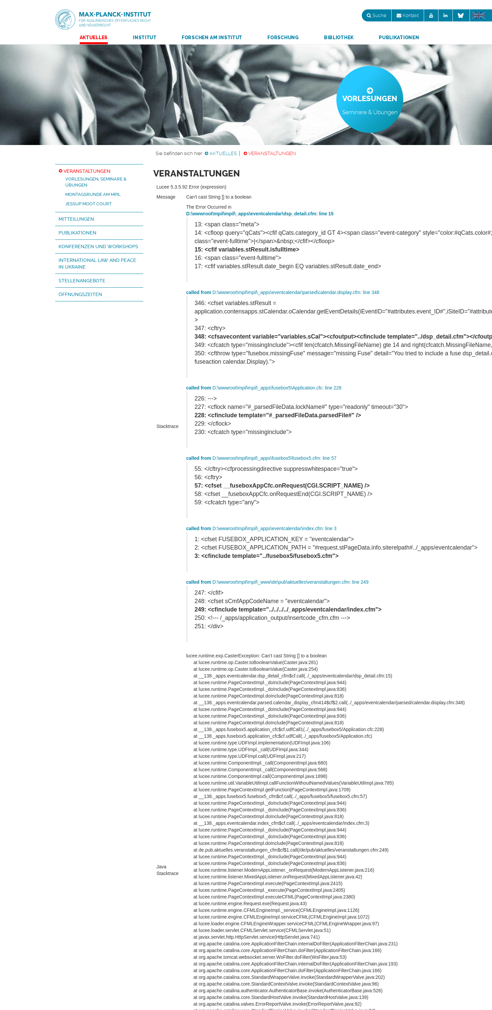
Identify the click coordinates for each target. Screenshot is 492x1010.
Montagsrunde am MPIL (93, 194)
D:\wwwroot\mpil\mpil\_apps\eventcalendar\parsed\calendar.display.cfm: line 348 (282, 292)
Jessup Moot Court (88, 203)
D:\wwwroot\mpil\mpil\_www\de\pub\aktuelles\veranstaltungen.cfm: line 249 (277, 582)
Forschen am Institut (212, 37)
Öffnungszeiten (80, 294)
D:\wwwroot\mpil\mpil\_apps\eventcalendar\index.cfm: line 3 (261, 528)
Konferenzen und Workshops (98, 246)
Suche (376, 15)
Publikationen (399, 37)
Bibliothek (339, 37)
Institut (145, 37)
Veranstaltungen (272, 153)
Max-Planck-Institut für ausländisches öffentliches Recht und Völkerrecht (103, 19)
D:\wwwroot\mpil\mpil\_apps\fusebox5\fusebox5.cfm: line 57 (261, 458)
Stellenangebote (82, 280)
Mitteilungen (76, 219)
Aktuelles (94, 37)
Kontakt (408, 15)
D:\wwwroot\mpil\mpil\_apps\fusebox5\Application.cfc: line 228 (263, 387)
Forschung (283, 37)
